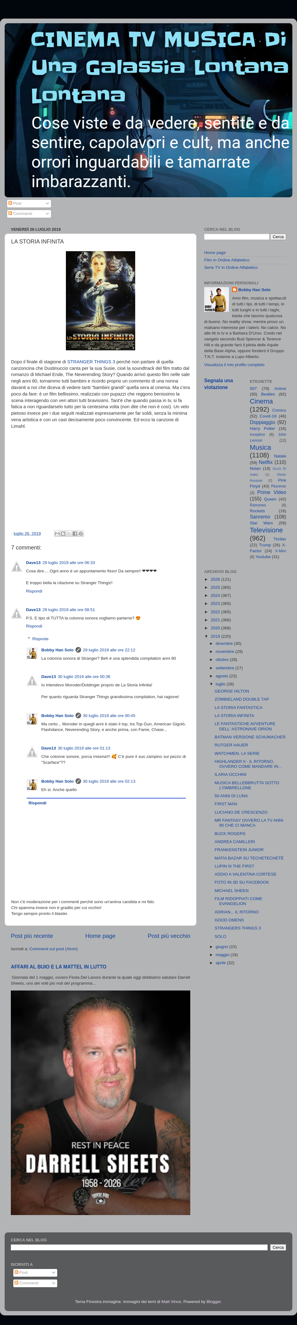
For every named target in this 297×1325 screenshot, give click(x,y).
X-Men (280, 551)
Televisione (266, 530)
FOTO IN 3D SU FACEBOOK (242, 882)
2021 (216, 620)
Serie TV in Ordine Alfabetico (231, 267)
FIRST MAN (226, 804)
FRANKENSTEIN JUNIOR (239, 849)
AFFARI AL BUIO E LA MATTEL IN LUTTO (58, 966)
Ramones (258, 505)
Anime (280, 388)
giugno (222, 946)
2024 (216, 595)
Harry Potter (262, 428)
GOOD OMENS (229, 920)
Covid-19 (268, 416)
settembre (225, 668)
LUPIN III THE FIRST (234, 866)
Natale (280, 456)
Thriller (279, 539)
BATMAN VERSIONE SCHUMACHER (250, 737)
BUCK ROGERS (230, 833)
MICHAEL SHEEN (232, 890)
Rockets (257, 511)
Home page (100, 936)
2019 (216, 636)
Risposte (40, 638)
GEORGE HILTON (232, 691)
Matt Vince (171, 1301)
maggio (223, 954)
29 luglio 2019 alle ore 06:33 (68, 562)
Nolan (255, 468)
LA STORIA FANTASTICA (239, 707)
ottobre (223, 659)
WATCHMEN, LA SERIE (237, 753)
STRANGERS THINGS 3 (238, 928)
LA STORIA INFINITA (234, 715)
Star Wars (261, 523)
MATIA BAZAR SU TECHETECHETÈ (249, 858)
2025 (216, 587)
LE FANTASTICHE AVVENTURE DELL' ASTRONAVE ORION (245, 726)
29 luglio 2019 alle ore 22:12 (109, 650)
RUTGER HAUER (231, 745)
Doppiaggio (262, 422)
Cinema (261, 401)
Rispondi (34, 591)
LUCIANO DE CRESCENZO (241, 812)
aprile (221, 962)
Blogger (214, 1301)
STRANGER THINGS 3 (91, 361)
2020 (216, 628)
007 (253, 388)
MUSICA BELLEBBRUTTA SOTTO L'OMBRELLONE (247, 785)
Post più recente (32, 936)
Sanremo (260, 516)
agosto (222, 676)
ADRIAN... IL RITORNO (237, 912)
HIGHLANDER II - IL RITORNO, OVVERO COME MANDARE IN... (248, 764)
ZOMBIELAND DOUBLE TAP (242, 699)
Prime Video (271, 492)
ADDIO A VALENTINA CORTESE (246, 874)
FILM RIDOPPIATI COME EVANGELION (238, 901)
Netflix (266, 462)
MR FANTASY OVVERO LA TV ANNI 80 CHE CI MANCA (249, 823)
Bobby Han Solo (57, 650)
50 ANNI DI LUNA (231, 796)
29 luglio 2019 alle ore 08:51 (68, 609)
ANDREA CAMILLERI (235, 841)
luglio (221, 684)
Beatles (268, 394)
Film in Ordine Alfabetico (226, 260)
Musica (260, 447)
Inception (257, 434)
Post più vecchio (169, 936)
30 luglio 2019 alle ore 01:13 (84, 748)
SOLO (220, 936)
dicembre (225, 643)
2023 (216, 603)
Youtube (263, 556)
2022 (216, 612)
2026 (216, 579)
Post (15, 203)
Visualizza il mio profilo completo (234, 364)
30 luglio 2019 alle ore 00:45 (109, 715)
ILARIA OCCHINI (231, 774)
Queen (270, 499)
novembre (225, 651)
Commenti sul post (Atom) (53, 949)
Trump (265, 545)
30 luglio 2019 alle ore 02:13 (109, 781)
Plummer (278, 486)
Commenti (20, 213)
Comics (279, 410)
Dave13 (33, 562)
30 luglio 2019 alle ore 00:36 (84, 676)
